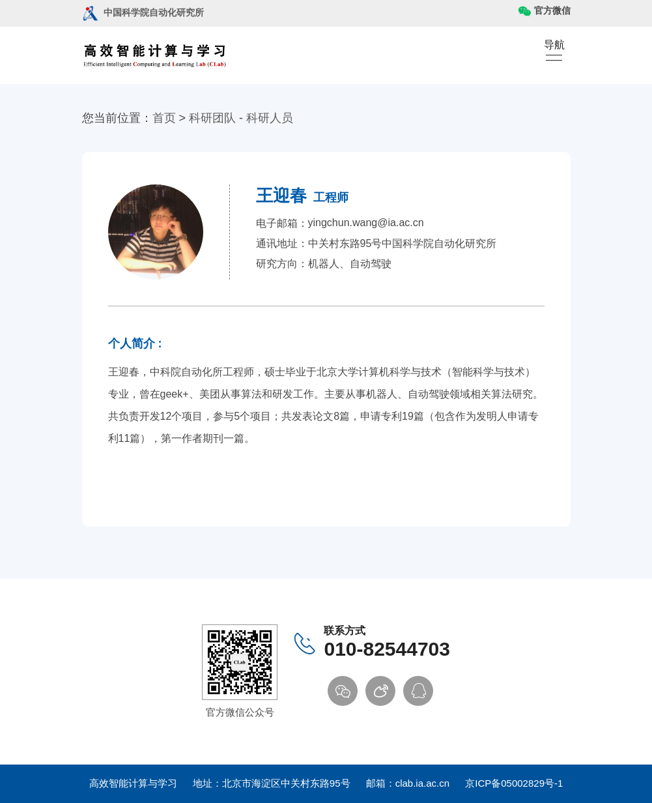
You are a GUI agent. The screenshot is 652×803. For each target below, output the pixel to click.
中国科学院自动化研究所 (143, 12)
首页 (164, 117)
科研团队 (212, 117)
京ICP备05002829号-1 (514, 783)
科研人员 (269, 117)
